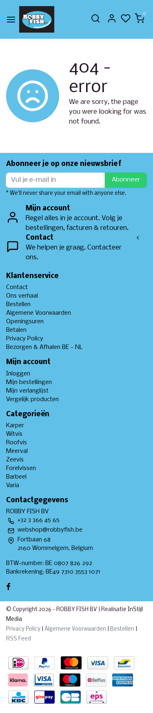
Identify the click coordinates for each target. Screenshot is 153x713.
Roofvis (16, 442)
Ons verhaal (22, 296)
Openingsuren (25, 321)
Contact (17, 287)
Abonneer (126, 180)
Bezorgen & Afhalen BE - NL (44, 347)
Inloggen (18, 374)
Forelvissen (21, 468)
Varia (12, 485)
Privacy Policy (24, 339)
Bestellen (18, 304)
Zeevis (15, 460)
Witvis (14, 434)
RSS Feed (18, 639)
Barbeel (16, 477)
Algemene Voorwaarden (38, 313)
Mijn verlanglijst (27, 391)
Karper (15, 425)
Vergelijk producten (32, 399)
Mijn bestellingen (29, 382)
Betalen (16, 330)
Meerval (17, 451)
